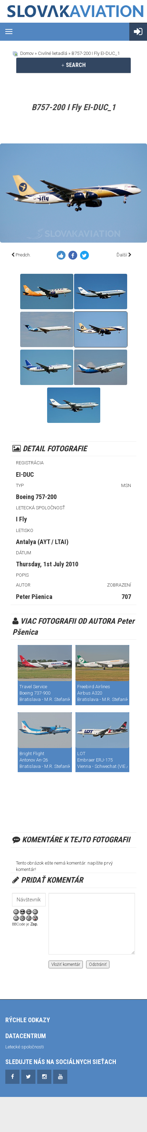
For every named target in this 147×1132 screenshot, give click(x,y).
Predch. (23, 254)
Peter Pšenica (34, 596)
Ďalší (122, 254)
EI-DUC (25, 474)
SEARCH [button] (73, 65)
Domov (27, 53)
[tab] (73, 65)
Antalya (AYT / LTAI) (42, 541)
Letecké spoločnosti (24, 1046)
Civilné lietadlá (52, 53)
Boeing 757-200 (36, 496)
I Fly (21, 519)
